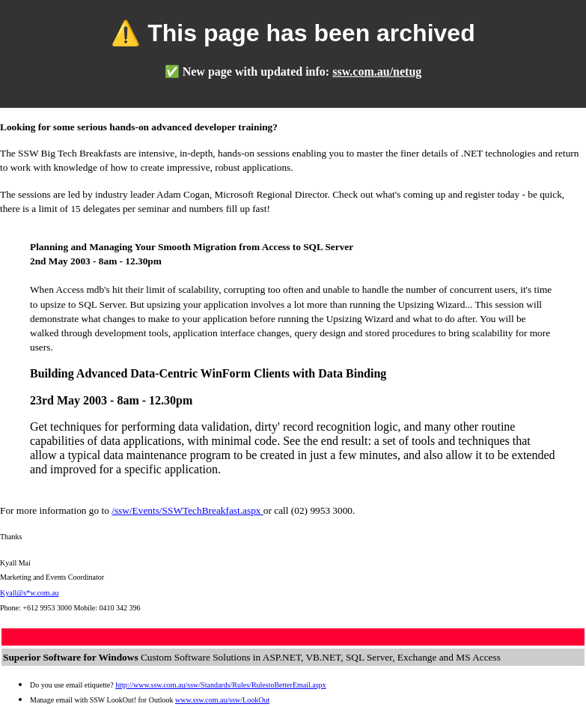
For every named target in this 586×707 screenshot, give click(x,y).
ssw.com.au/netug (376, 71)
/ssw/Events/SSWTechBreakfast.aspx (187, 510)
